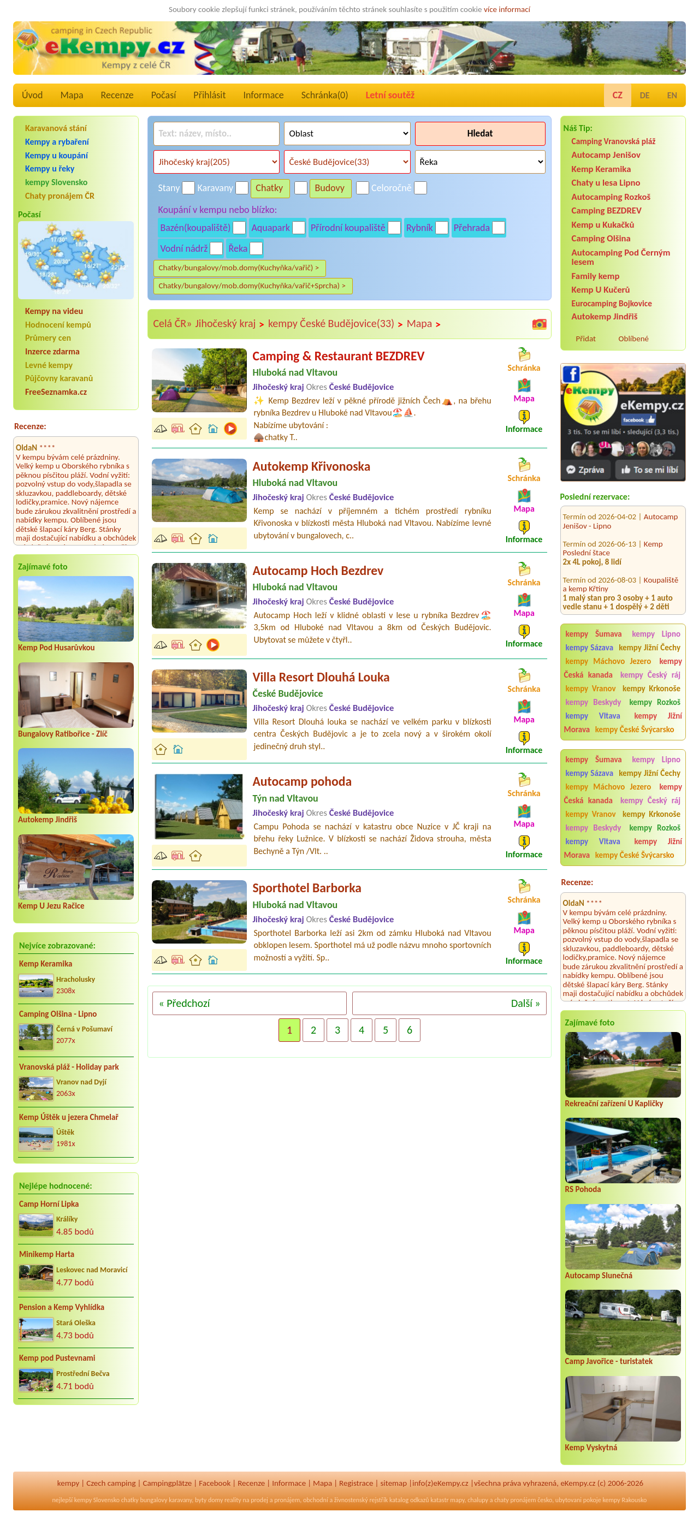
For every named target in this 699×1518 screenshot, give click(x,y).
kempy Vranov (591, 688)
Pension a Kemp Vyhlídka (61, 1307)
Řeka (237, 248)
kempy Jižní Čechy (649, 648)
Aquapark (270, 228)
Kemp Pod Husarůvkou (56, 648)
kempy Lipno (656, 634)
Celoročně (391, 188)
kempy (68, 1483)
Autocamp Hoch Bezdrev (317, 570)
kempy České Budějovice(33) (336, 324)
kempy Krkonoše (651, 688)
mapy (457, 1500)
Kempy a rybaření (57, 142)
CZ (618, 95)
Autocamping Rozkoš (611, 197)
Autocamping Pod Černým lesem (621, 257)
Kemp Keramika (45, 964)
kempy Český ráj (650, 675)
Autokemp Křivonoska (311, 466)
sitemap (393, 1483)
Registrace (356, 1483)
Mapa (71, 95)
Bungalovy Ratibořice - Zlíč (63, 734)
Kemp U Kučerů (601, 289)
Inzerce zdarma (52, 351)
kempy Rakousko (624, 1500)
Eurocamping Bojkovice (612, 303)
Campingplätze (167, 1483)
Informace (263, 95)
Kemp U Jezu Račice (51, 906)
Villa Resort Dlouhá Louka (320, 677)
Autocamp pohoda (302, 781)
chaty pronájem (515, 1500)
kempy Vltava (593, 716)
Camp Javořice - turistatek (609, 1361)
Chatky (269, 188)
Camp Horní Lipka (49, 1204)
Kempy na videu (54, 311)
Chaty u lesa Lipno (606, 182)
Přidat (586, 338)
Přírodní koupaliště (348, 228)
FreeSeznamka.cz (56, 392)
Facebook (214, 1483)
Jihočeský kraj (229, 324)
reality (232, 1500)
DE (645, 95)
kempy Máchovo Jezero (608, 661)
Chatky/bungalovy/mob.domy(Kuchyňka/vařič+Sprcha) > (252, 285)
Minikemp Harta (46, 1254)
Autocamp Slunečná (599, 1275)
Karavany (216, 188)
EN (672, 95)
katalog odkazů (409, 1500)
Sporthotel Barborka (307, 888)
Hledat (480, 133)
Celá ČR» (172, 323)
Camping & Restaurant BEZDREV (338, 356)
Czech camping (110, 1483)
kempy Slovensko (56, 182)
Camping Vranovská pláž (614, 141)
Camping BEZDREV (607, 210)
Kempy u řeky (49, 168)
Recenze (117, 95)
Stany (169, 188)
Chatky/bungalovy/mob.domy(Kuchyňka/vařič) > (238, 267)
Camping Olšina (601, 238)
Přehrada (472, 228)
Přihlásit (209, 95)
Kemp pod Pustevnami (57, 1358)
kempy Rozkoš (654, 702)
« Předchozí (184, 1003)
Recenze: (30, 426)
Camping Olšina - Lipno (58, 1014)
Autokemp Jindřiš (47, 820)
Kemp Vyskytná (591, 1447)
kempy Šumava (594, 634)
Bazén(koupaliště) (195, 228)
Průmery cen (48, 338)
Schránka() (324, 95)
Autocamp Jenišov (606, 155)
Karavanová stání (56, 128)
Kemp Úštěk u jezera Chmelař (69, 1117)
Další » (526, 1003)
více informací (507, 9)
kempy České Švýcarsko (634, 729)
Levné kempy (49, 365)
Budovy (330, 188)
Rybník (419, 228)
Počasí (163, 95)
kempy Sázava (589, 648)
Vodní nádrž (184, 248)
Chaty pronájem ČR (59, 196)
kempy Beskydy (593, 702)
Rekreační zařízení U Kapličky (614, 1103)
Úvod (32, 95)
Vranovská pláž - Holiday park (69, 1067)
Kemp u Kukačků (603, 224)
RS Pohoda (583, 1189)
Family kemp (596, 276)
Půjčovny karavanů (59, 378)
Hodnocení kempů (58, 324)
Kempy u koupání (56, 155)
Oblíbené (634, 338)
